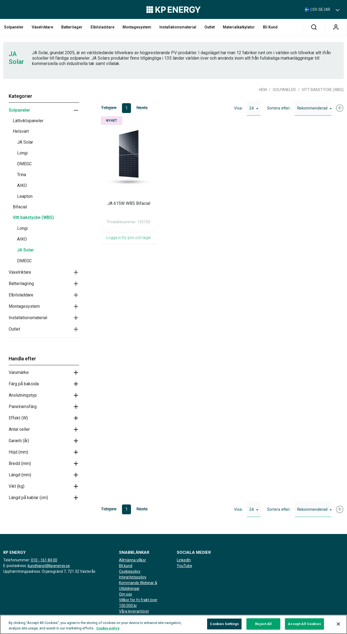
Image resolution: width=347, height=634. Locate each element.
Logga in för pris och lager (128, 237)
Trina (21, 174)
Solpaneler (14, 27)
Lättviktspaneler (28, 120)
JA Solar (25, 142)
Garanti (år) (19, 440)
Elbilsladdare (102, 27)
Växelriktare (42, 27)
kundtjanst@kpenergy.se (49, 566)
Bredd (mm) (20, 463)
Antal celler (19, 429)
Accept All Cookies (304, 626)
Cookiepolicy (129, 571)
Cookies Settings (224, 626)
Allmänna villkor (132, 560)
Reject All (263, 626)
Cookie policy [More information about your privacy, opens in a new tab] (108, 630)
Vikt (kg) (16, 486)
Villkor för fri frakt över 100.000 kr (138, 603)
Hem (263, 90)
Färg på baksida (24, 383)
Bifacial (20, 206)
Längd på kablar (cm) (28, 497)
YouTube (184, 566)
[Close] (338, 626)
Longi (22, 153)
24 (253, 108)
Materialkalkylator (239, 27)
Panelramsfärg (23, 406)
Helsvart (21, 131)
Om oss (125, 594)
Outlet (209, 27)
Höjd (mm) (18, 452)
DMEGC (24, 163)
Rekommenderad (314, 108)
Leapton (25, 196)
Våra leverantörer (134, 611)
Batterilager (71, 27)
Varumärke (19, 372)
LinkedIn (184, 560)
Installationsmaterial (177, 27)
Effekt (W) (18, 417)
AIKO (22, 185)
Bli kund (270, 27)
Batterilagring (21, 283)
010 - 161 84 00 (44, 560)
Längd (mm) (20, 474)
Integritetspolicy (132, 577)
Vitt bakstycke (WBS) (33, 217)
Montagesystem (137, 27)
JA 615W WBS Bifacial (128, 203)
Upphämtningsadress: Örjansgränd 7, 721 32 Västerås (49, 571)
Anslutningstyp (23, 395)
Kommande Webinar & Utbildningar (138, 586)
